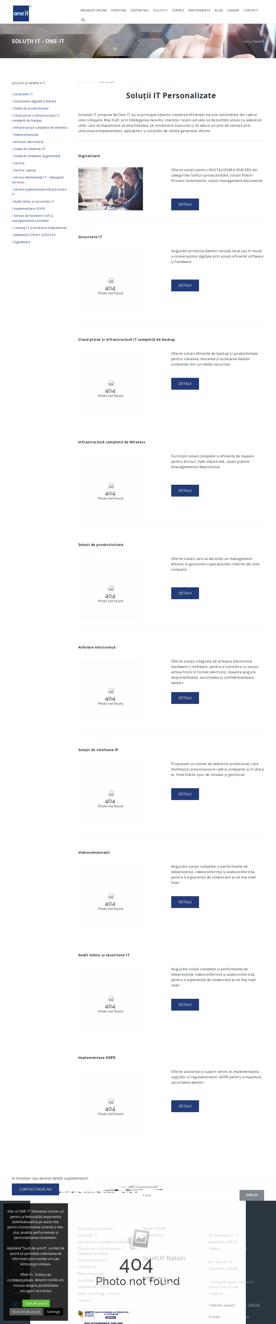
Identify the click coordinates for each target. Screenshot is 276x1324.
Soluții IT (160, 10)
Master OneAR (154, 1228)
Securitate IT (22, 94)
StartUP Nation (164, 1258)
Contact (251, 10)
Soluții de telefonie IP (28, 149)
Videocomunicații (25, 134)
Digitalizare (21, 242)
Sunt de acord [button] (36, 1303)
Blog (219, 10)
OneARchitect (153, 1235)
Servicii (178, 10)
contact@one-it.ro (235, 1317)
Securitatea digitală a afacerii (34, 101)
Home (247, 41)
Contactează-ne (35, 1189)
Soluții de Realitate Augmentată (36, 156)
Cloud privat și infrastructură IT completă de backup (100, 1251)
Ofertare (118, 10)
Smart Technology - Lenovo (98, 1293)
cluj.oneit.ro (233, 1293)
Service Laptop (24, 170)
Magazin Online (93, 10)
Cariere (233, 10)
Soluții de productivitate (30, 108)
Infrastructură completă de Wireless (39, 127)
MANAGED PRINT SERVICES (34, 235)
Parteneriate (199, 10)
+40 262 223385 (234, 1248)
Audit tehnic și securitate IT (33, 201)
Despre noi (140, 10)
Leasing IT (85, 1300)
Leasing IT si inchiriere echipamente (39, 227)
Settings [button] (53, 1311)
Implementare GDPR (28, 208)
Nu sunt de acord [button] (26, 1311)
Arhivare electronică (27, 141)
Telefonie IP (86, 1267)
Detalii (185, 204)
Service (18, 163)
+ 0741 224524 (248, 1305)
